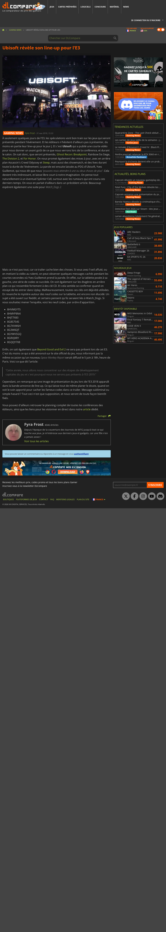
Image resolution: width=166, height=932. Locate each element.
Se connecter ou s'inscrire (145, 20)
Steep (46, 162)
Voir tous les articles (36, 441)
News (126, 6)
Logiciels (86, 6)
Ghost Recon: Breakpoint (72, 154)
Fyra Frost (30, 133)
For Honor (29, 158)
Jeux (52, 6)
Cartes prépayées (67, 6)
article (87, 409)
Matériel (114, 6)
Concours (100, 6)
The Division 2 (10, 158)
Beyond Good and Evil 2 (51, 349)
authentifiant (81, 453)
